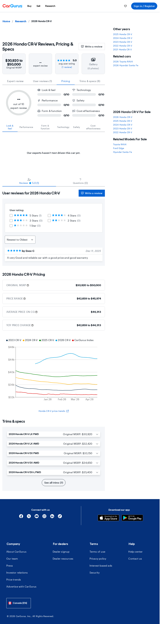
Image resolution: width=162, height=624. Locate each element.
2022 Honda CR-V (122, 45)
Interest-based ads (101, 565)
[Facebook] (21, 517)
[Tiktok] (60, 517)
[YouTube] (37, 517)
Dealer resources (63, 558)
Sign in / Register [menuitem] (144, 5)
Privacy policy (98, 558)
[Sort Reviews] (20, 240)
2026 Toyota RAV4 (123, 61)
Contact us (135, 558)
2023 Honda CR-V (122, 41)
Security (95, 572)
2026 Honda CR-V (122, 117)
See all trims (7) (53, 482)
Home (6, 21)
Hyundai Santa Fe (122, 152)
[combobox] (18, 603)
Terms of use (97, 551)
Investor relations (17, 572)
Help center (135, 551)
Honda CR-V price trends (54, 411)
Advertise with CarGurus (21, 586)
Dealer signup (61, 551)
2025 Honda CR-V (122, 34)
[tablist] (53, 81)
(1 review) (67, 67)
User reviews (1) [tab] (42, 81)
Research (20, 21)
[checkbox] (11, 215)
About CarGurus (16, 551)
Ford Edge (118, 148)
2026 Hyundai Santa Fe (125, 65)
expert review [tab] (15, 81)
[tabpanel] (53, 151)
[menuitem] (29, 6)
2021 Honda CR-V (122, 49)
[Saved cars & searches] (125, 6)
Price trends (13, 579)
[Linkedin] (52, 517)
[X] (29, 517)
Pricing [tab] (65, 81)
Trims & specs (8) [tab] (89, 81)
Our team (12, 558)
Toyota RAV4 (119, 144)
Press (9, 565)
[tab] (10, 127)
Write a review (91, 46)
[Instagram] (44, 517)
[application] (53, 370)
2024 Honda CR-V (122, 38)
